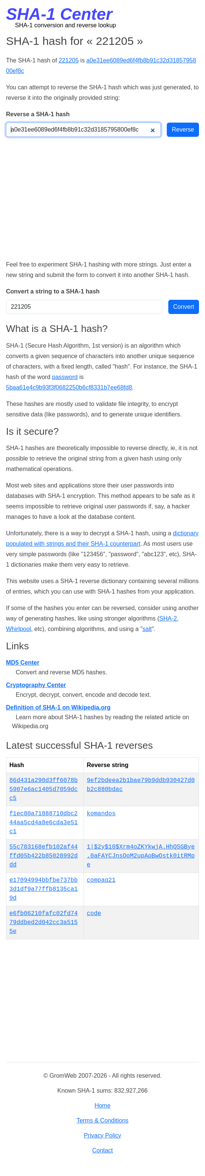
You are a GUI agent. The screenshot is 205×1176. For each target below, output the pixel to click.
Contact (102, 1150)
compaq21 (101, 880)
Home (102, 1105)
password (65, 377)
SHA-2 (168, 618)
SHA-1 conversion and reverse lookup (65, 25)
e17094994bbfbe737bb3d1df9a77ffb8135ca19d (43, 889)
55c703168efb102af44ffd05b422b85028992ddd (43, 856)
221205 (69, 60)
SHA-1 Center (59, 14)
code (94, 913)
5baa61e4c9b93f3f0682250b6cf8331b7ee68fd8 (69, 387)
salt (147, 629)
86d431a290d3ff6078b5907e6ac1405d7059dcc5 (43, 789)
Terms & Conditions (102, 1120)
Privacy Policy (102, 1135)
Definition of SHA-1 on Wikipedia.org (58, 707)
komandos (101, 813)
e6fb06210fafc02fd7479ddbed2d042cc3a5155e (43, 922)
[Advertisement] (102, 198)
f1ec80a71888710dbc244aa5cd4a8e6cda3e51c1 (43, 822)
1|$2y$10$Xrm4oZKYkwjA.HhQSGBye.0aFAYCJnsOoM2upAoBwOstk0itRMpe (141, 856)
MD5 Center (22, 662)
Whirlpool (18, 629)
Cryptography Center (36, 685)
